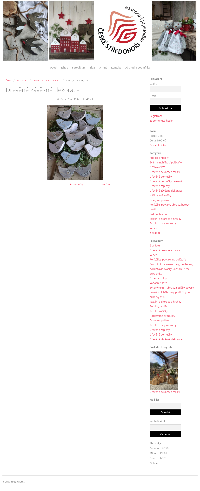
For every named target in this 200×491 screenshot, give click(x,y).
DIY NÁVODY (157, 167)
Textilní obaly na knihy (163, 223)
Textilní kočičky (159, 311)
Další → (106, 184)
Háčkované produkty (162, 316)
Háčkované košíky (160, 195)
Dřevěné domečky (161, 176)
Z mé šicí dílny (158, 278)
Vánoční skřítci (158, 283)
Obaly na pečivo (159, 200)
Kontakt (116, 67)
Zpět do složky (75, 184)
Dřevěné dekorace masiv (165, 172)
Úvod (53, 67)
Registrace (156, 116)
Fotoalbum (79, 67)
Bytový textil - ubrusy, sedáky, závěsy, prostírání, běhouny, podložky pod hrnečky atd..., (172, 292)
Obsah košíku (158, 145)
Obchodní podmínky (137, 67)
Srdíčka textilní (158, 214)
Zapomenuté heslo (161, 120)
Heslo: (153, 96)
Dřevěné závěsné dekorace (46, 80)
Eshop (64, 67)
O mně (103, 67)
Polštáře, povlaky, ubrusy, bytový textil (169, 207)
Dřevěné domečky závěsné (166, 181)
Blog (92, 67)
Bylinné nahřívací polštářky (166, 162)
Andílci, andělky (159, 158)
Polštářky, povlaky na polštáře (168, 259)
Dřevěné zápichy (160, 186)
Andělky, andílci (159, 306)
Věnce (153, 228)
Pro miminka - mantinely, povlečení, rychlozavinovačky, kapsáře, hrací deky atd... (171, 269)
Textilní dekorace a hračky (165, 219)
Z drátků (155, 233)
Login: (153, 83)
